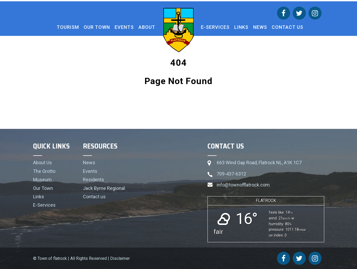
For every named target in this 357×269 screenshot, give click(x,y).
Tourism (68, 27)
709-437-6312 (231, 174)
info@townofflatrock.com (243, 185)
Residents (93, 179)
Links (241, 27)
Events (124, 27)
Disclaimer (120, 258)
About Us (42, 162)
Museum (42, 179)
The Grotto (44, 171)
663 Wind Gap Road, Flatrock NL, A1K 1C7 (259, 162)
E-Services (215, 27)
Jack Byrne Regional (104, 188)
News (260, 27)
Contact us (287, 27)
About (146, 27)
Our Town (97, 27)
